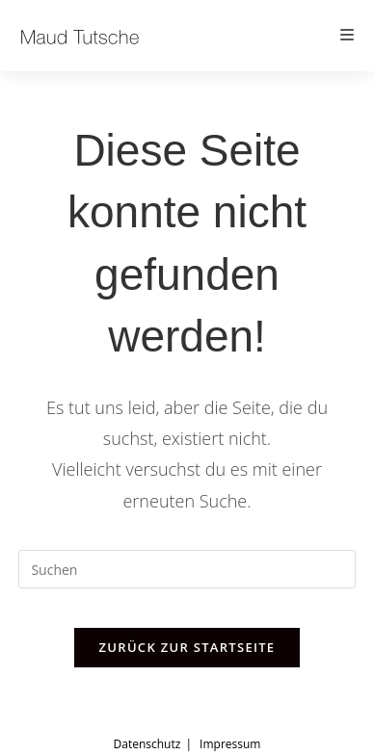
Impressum (230, 744)
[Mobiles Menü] (348, 35)
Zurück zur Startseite (187, 647)
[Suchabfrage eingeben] (186, 569)
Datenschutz (147, 744)
